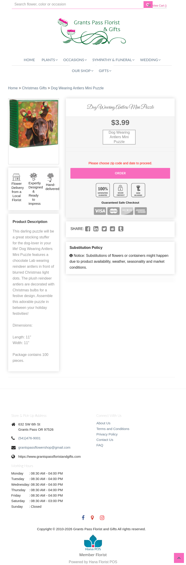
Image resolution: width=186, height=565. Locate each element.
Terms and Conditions (113, 429)
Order (120, 173)
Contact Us (105, 440)
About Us (104, 423)
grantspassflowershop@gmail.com (44, 447)
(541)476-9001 (29, 438)
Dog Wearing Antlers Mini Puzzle (77, 88)
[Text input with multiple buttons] (78, 4)
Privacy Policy (107, 434)
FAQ (100, 445)
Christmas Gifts (34, 88)
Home (29, 60)
